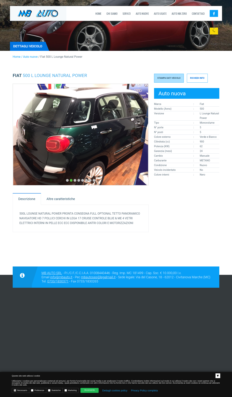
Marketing (71, 390)
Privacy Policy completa (144, 390)
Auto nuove (142, 13)
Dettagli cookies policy (114, 390)
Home (98, 13)
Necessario (20, 390)
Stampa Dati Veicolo (169, 78)
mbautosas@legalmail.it (98, 277)
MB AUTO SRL (52, 273)
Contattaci (198, 13)
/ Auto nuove (29, 56)
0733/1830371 (58, 281)
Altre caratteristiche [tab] (61, 199)
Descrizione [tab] (26, 199)
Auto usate (160, 13)
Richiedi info (197, 78)
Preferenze (37, 390)
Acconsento (89, 390)
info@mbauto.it (61, 277)
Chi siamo (111, 13)
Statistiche (54, 390)
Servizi (127, 13)
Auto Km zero (179, 13)
